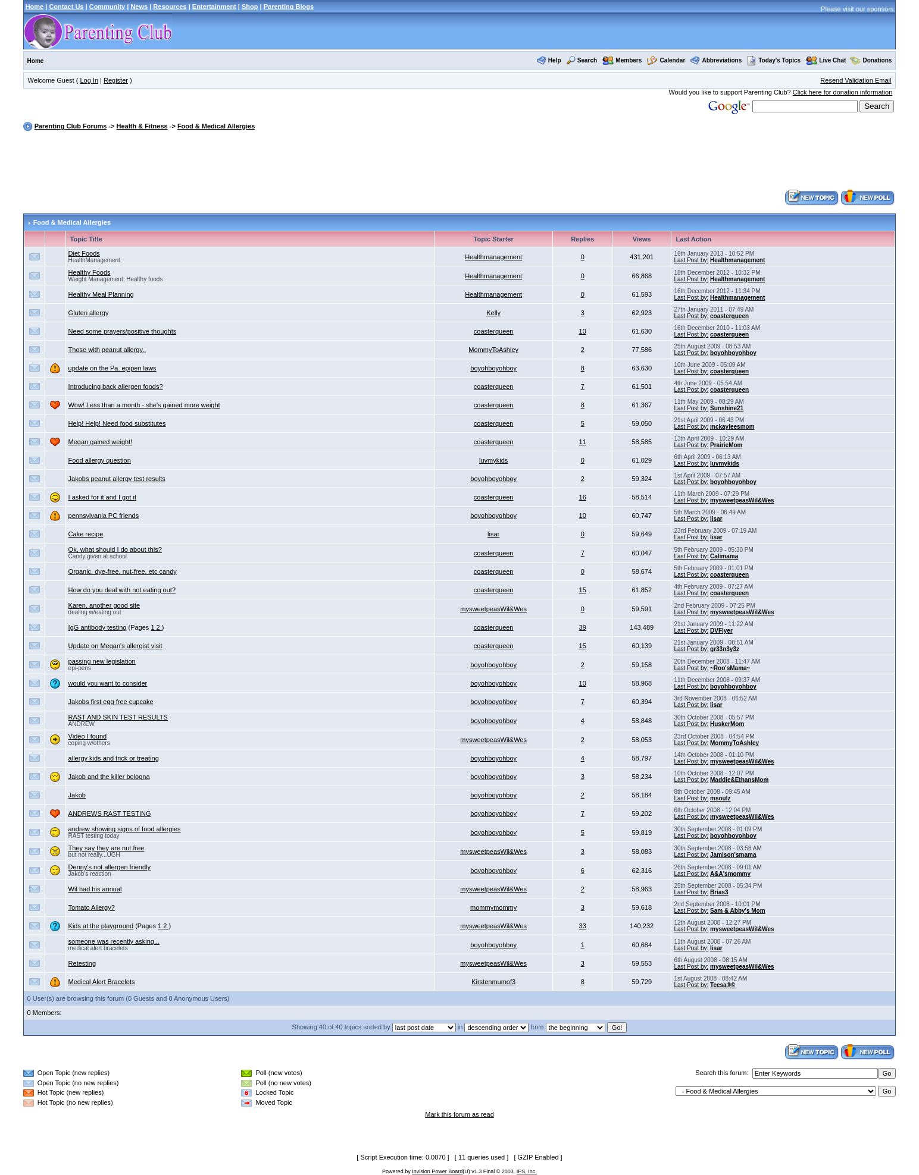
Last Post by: (691, 260)
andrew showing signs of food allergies (124, 828)
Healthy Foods (89, 272)
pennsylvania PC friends (103, 515)
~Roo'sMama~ (730, 668)
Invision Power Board (437, 1171)
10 (582, 331)
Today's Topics (774, 60)
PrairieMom (726, 445)
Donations (877, 60)
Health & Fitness (141, 126)
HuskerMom (727, 724)
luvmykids (493, 460)
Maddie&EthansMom (739, 780)
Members (628, 60)
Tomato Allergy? (91, 907)
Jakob (77, 795)
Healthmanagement (493, 256)
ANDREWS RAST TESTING (109, 813)
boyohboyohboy (733, 353)
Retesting (82, 963)
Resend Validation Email (855, 80)
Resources (169, 6)
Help (554, 60)
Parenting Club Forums (71, 126)
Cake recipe (86, 534)
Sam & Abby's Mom (737, 910)
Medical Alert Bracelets (101, 981)
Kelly (493, 312)
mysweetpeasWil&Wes (742, 500)
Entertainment (214, 6)
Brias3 (719, 892)
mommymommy (493, 907)
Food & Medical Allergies (216, 126)
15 (582, 589)
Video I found (87, 736)
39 (582, 627)
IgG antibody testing (97, 627)
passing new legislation (102, 661)
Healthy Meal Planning (101, 294)
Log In (89, 80)
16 (582, 497)
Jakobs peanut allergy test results (116, 478)
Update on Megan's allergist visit (115, 645)
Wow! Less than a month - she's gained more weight (144, 405)
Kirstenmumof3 (493, 981)
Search (587, 60)
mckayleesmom (732, 426)
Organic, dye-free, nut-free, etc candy (122, 571)
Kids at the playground (100, 925)
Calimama (724, 556)
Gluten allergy (88, 312)
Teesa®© (722, 985)
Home (35, 6)
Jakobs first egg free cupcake (111, 701)
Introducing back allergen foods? (115, 386)
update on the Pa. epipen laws (112, 368)
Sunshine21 (726, 408)
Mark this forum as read (459, 1114)
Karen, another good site (104, 605)
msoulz (720, 798)
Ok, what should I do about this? (115, 549)
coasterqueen (729, 316)
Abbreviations (722, 60)
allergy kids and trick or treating (113, 758)
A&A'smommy (730, 874)
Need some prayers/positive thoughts (122, 331)
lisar (716, 519)
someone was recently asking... (114, 941)
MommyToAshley (493, 349)
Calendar (672, 60)
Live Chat (832, 60)
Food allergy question (99, 460)
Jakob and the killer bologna (109, 776)
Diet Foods (84, 253)
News (139, 6)
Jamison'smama (733, 855)
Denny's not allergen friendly (109, 867)
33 (582, 925)
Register (116, 80)
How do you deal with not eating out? (122, 589)
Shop (250, 6)
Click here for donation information (843, 92)
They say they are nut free (106, 848)
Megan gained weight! (100, 441)
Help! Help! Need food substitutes (117, 423)
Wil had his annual (95, 889)
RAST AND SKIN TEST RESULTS (118, 717)
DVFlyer (721, 630)
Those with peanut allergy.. (107, 349)
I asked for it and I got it (102, 497)
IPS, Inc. (527, 1171)
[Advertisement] (459, 161)
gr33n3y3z (724, 649)
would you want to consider (108, 683)
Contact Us (66, 6)
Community (107, 6)
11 (582, 441)
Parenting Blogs (289, 6)
